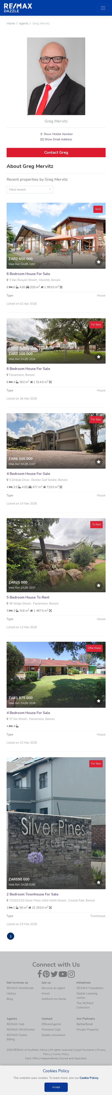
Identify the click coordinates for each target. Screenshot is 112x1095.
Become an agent (53, 988)
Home (11, 23)
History (11, 994)
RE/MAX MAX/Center (21, 1030)
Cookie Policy (61, 1054)
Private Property (87, 1030)
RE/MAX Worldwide (20, 988)
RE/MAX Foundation (89, 988)
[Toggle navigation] (103, 8)
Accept (56, 1087)
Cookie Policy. (89, 1078)
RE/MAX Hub (15, 1024)
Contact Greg (56, 152)
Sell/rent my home (54, 999)
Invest (46, 994)
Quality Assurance (53, 1035)
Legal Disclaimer (84, 1050)
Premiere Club (51, 1030)
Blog (10, 999)
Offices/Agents (51, 1024)
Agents (24, 23)
